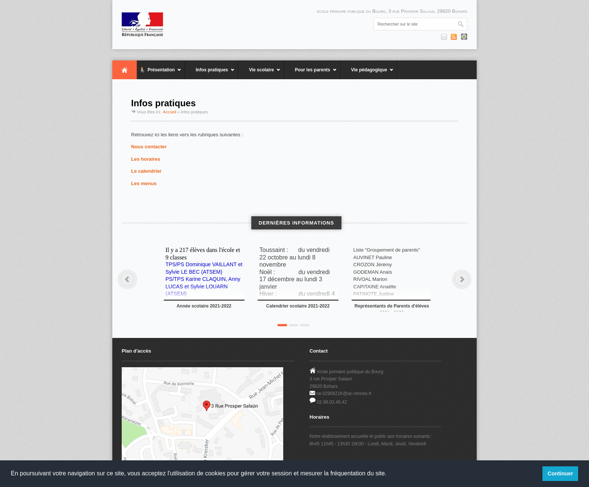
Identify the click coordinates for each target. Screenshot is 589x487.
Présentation (159, 73)
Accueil (124, 69)
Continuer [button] (560, 473)
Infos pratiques (210, 73)
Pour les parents (310, 73)
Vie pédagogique (367, 73)
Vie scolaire (260, 73)
